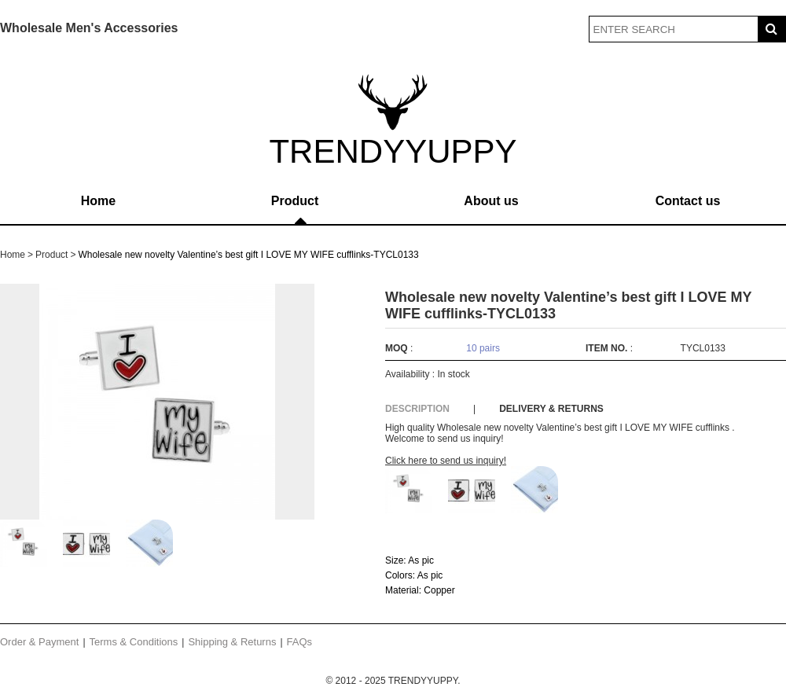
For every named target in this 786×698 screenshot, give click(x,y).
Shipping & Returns (232, 642)
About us (491, 201)
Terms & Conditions (134, 642)
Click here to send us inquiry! (445, 460)
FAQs (300, 642)
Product (294, 201)
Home (98, 201)
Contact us (688, 201)
